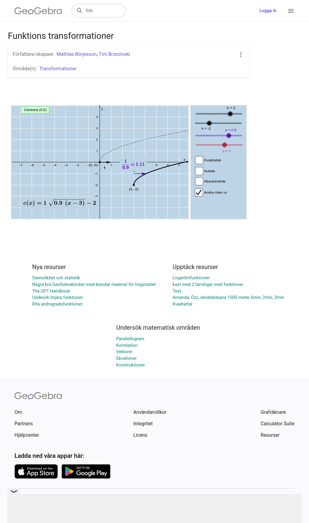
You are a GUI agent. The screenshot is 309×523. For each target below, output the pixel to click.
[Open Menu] (291, 10)
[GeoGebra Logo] (38, 10)
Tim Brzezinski (114, 54)
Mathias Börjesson (77, 54)
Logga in (268, 10)
